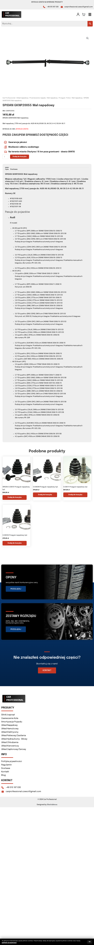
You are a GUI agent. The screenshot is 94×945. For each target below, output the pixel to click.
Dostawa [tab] (13, 169)
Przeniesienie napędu (38, 98)
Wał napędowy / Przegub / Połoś (59, 98)
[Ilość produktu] (5, 157)
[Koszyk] (83, 14)
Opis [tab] (7, 169)
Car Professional (9, 98)
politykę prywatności (9, 942)
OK (90, 942)
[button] (90, 15)
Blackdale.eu (52, 804)
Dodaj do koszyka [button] (15, 497)
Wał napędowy (77, 98)
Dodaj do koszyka (19, 156)
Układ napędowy (22, 98)
